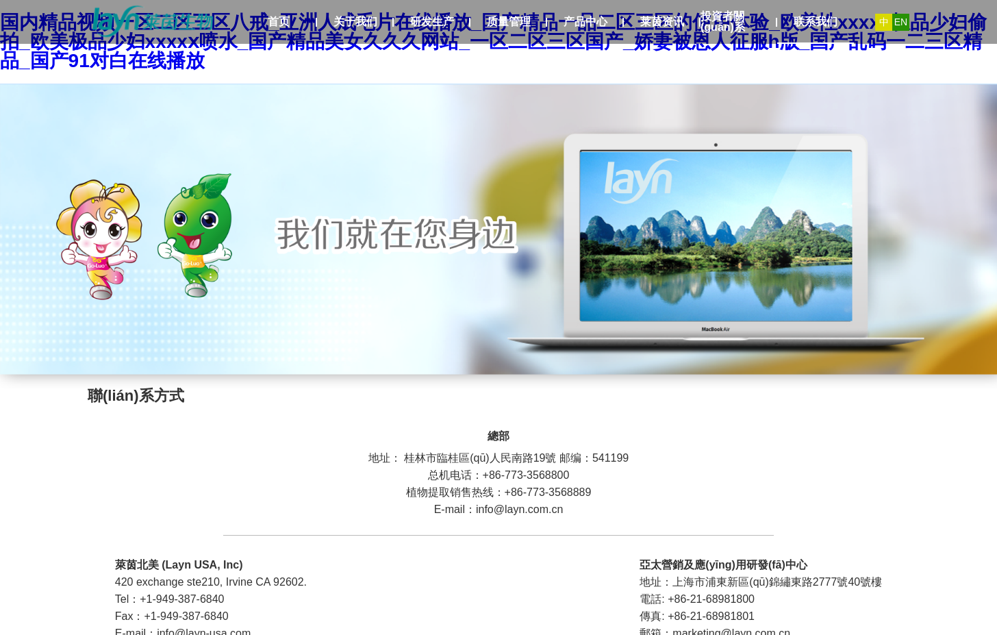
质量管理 (509, 21)
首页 (279, 21)
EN (900, 21)
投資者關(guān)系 (723, 21)
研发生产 (432, 21)
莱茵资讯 (662, 21)
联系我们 (815, 21)
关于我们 (355, 21)
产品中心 (585, 21)
